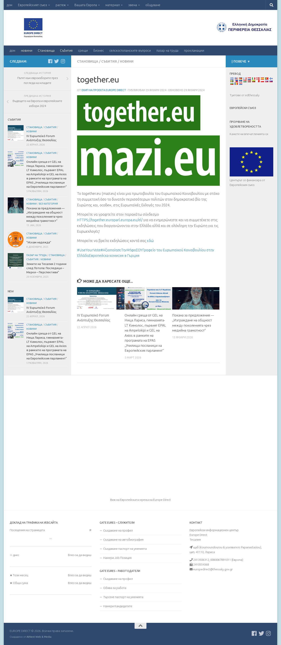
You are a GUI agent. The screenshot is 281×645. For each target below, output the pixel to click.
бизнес (98, 50)
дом (9, 5)
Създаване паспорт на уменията (125, 548)
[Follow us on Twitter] (56, 61)
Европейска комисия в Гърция (114, 255)
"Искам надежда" (38, 242)
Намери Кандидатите (117, 606)
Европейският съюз (32, 5)
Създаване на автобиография (123, 539)
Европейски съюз (243, 108)
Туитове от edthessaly (244, 95)
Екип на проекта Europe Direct (104, 90)
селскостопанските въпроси (130, 50)
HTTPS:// (109, 220)
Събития (66, 50)
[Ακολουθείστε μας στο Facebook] (50, 61)
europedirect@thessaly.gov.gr (213, 569)
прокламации (194, 50)
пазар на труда (167, 50)
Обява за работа (114, 588)
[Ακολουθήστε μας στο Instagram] (62, 61)
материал (112, 5)
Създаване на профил (118, 530)
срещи (83, 50)
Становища (46, 50)
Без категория (48, 203)
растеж (60, 5)
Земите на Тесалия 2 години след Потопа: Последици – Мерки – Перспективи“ (46, 268)
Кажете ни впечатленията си (249, 134)
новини (26, 50)
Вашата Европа (85, 5)
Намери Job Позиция (117, 557)
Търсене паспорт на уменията (123, 597)
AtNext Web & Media (39, 636)
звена (132, 5)
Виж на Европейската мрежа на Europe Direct (140, 499)
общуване (152, 5)
